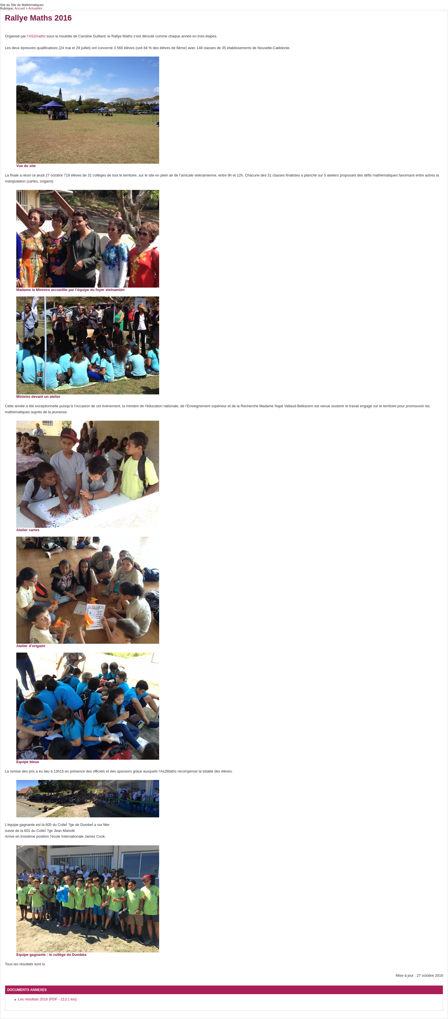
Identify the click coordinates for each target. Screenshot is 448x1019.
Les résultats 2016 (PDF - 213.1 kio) (47, 999)
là (44, 964)
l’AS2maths (36, 36)
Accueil (20, 8)
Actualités (35, 8)
